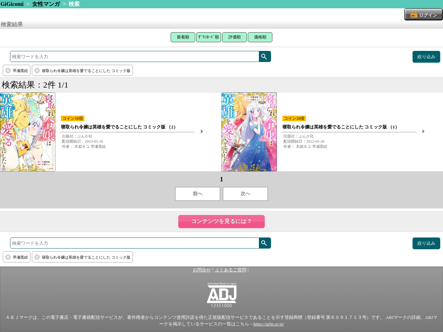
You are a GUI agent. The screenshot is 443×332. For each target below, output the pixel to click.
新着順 (183, 37)
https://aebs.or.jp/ (268, 324)
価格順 (260, 37)
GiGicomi (12, 4)
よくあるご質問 (230, 270)
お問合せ (202, 270)
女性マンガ (46, 4)
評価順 (234, 37)
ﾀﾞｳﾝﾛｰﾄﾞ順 (208, 37)
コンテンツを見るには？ (221, 221)
